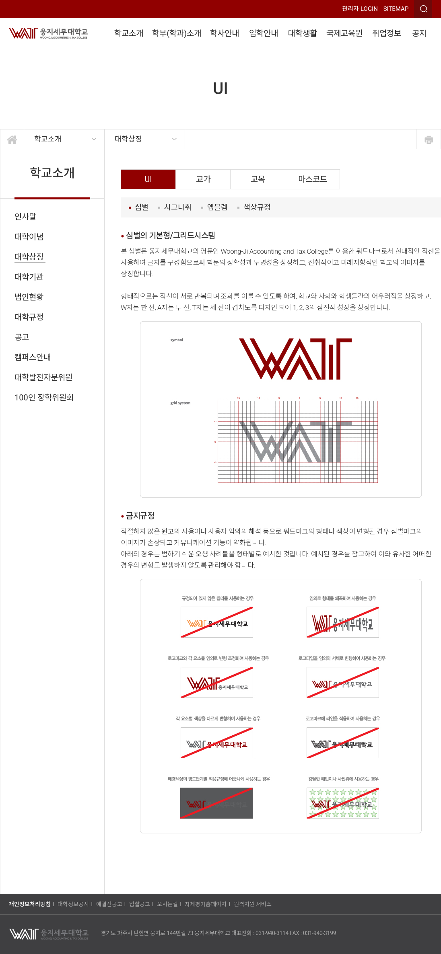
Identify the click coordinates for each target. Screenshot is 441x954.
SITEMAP (396, 8)
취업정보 (386, 33)
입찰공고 (139, 904)
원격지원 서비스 (253, 904)
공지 (419, 33)
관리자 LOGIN (360, 8)
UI (148, 179)
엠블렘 (214, 207)
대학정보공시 (73, 904)
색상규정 (254, 207)
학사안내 (224, 33)
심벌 (138, 207)
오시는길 (167, 904)
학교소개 (128, 33)
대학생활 (302, 33)
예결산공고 (109, 904)
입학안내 (263, 33)
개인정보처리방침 (30, 904)
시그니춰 (175, 207)
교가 (203, 179)
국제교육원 (344, 33)
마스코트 (312, 179)
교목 (258, 179)
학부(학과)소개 (176, 33)
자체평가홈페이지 (206, 904)
